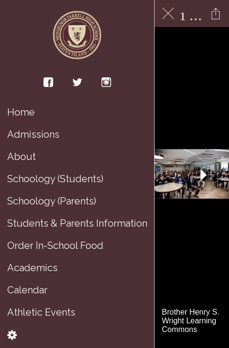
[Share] (215, 13)
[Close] (168, 13)
